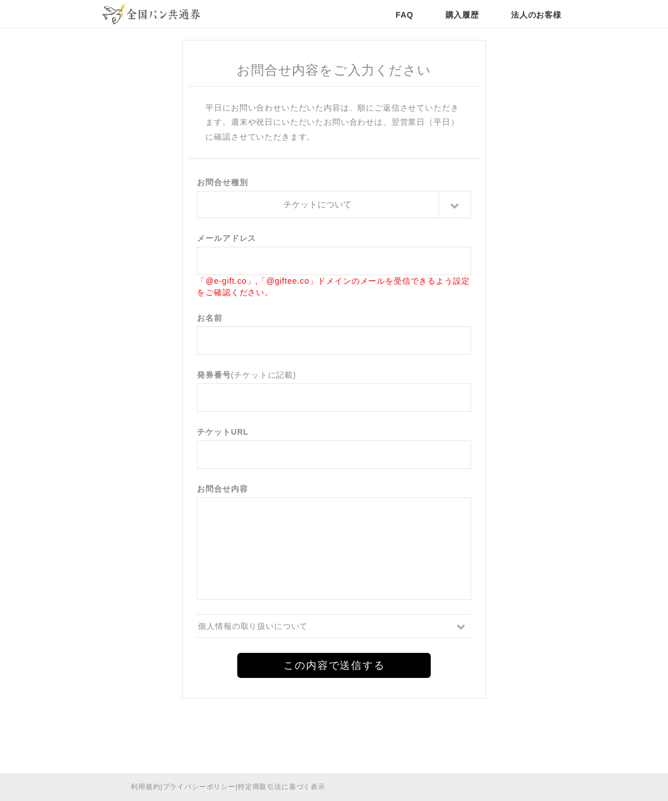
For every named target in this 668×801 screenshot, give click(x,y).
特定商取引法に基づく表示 (281, 787)
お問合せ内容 (222, 488)
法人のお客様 (536, 14)
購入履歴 (462, 14)
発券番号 (213, 374)
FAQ (404, 14)
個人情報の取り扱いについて (253, 626)
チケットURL (223, 431)
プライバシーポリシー (199, 787)
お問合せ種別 (222, 182)
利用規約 (145, 787)
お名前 (209, 317)
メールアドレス (226, 238)
